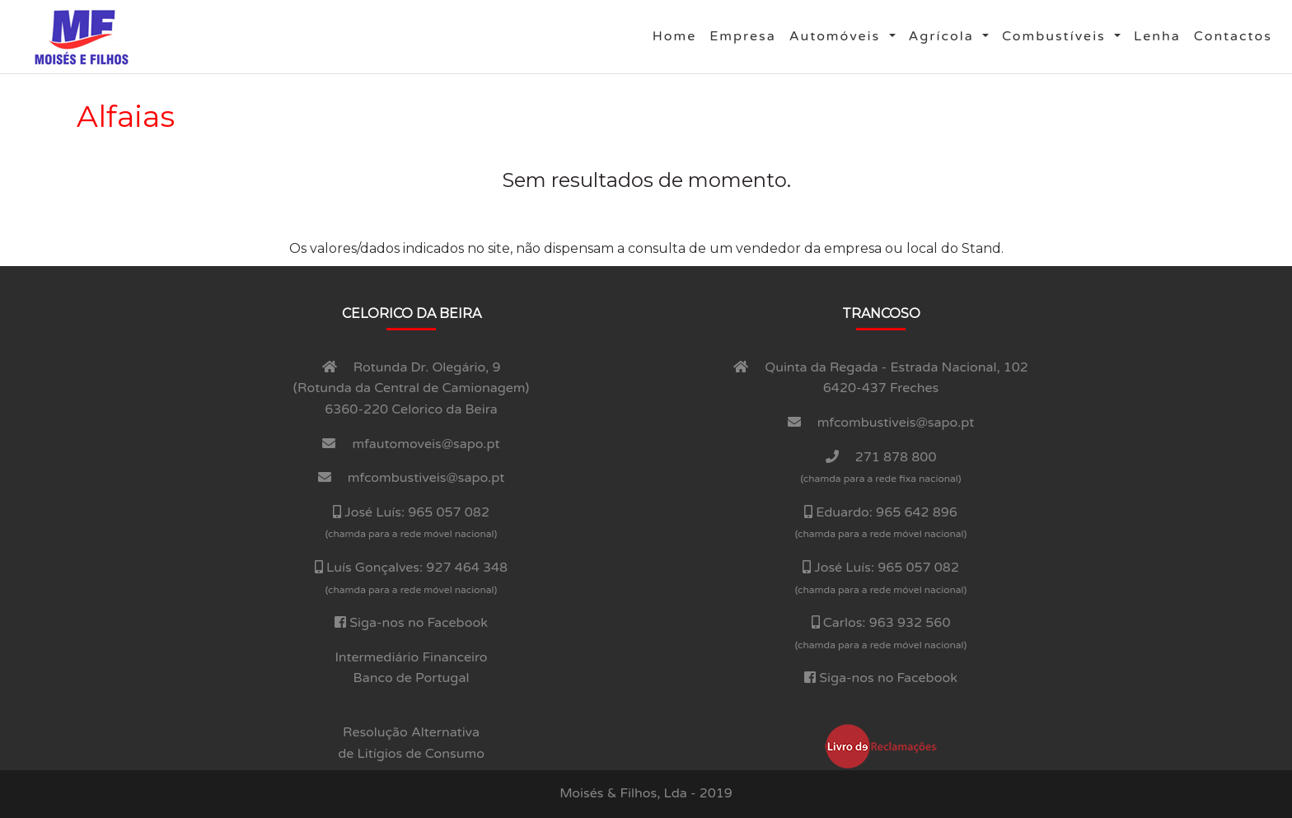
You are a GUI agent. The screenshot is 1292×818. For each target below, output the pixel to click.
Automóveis (837, 36)
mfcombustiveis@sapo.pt (426, 478)
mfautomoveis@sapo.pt (426, 444)
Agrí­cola (944, 36)
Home (678, 35)
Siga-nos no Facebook (418, 623)
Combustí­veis (1056, 36)
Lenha (1160, 35)
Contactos (1236, 35)
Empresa (746, 35)
